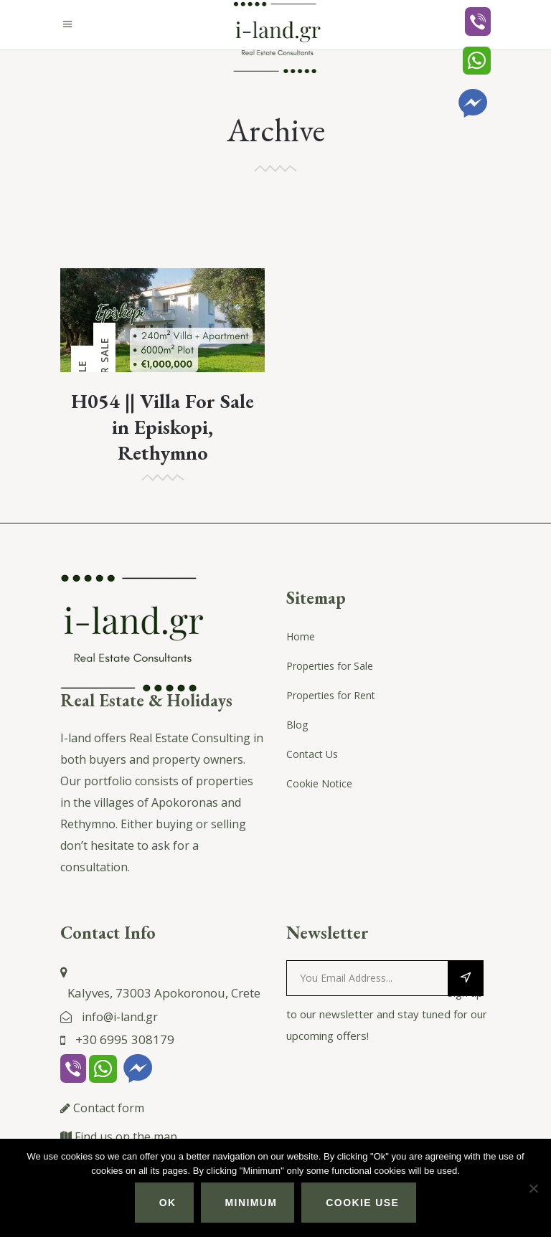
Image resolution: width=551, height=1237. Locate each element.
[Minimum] (533, 1188)
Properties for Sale (329, 666)
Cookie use (362, 1202)
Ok (167, 1202)
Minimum (251, 1202)
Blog (297, 724)
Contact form (108, 1108)
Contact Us (312, 754)
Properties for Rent (330, 695)
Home (300, 636)
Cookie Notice (319, 783)
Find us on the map (126, 1136)
